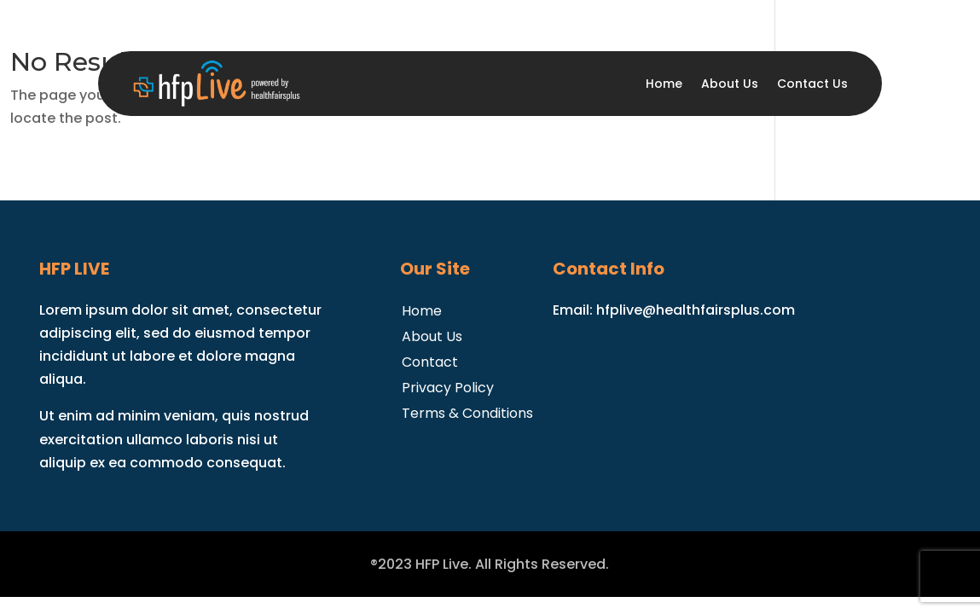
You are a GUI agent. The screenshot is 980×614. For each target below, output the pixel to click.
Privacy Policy (448, 386)
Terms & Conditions (467, 411)
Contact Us (812, 83)
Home (664, 83)
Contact (430, 360)
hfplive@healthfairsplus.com (695, 310)
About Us (729, 83)
